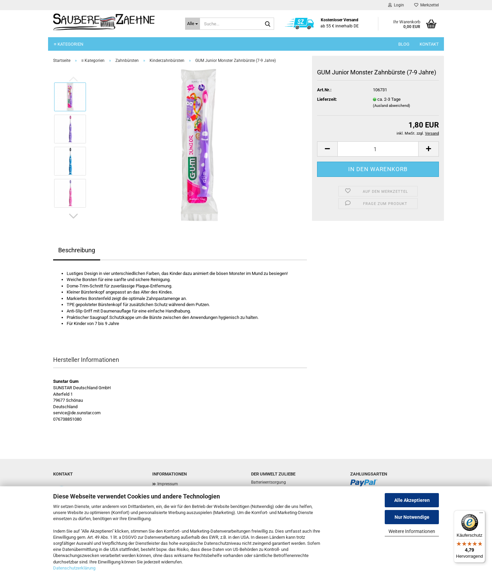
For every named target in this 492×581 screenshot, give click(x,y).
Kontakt (429, 44)
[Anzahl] (378, 149)
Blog (403, 44)
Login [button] (396, 5)
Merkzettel (426, 5)
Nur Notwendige (412, 517)
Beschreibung (76, 250)
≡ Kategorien (68, 44)
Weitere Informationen (411, 531)
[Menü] (481, 514)
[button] (73, 216)
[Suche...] (192, 24)
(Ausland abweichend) (391, 105)
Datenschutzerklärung (74, 568)
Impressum (167, 484)
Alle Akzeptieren (412, 500)
